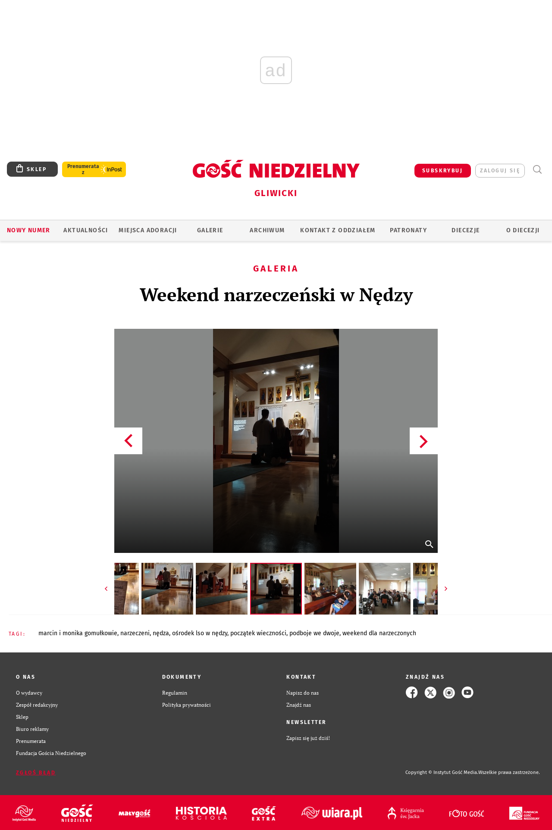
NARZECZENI (135, 633)
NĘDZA (161, 633)
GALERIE (210, 230)
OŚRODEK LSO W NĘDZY (199, 633)
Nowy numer (28, 230)
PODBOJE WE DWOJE (314, 633)
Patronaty (408, 230)
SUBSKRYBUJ (442, 171)
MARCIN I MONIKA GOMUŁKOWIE (77, 633)
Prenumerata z (83, 169)
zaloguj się (500, 171)
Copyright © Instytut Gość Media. (441, 772)
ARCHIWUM (267, 230)
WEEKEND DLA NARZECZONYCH (379, 633)
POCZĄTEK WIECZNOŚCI (258, 633)
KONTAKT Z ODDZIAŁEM (338, 230)
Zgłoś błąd (36, 773)
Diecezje (466, 230)
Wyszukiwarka (537, 170)
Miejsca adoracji (148, 230)
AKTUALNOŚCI (85, 230)
